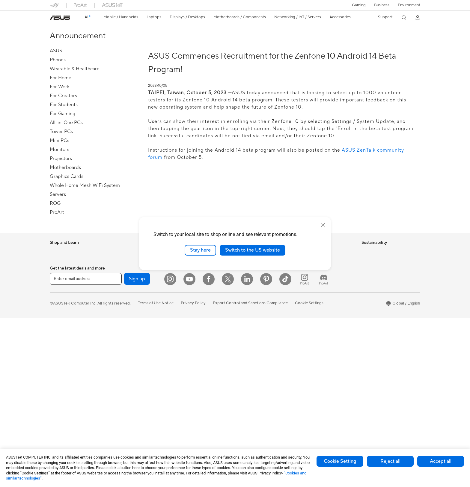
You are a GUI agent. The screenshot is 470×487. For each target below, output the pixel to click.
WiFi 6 (117, 386)
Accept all (440, 461)
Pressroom (246, 287)
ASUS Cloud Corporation (259, 305)
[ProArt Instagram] (305, 448)
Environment (409, 5)
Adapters (120, 418)
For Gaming (60, 333)
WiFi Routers (123, 395)
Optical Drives (124, 323)
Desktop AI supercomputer (198, 287)
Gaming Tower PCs (66, 396)
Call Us (305, 287)
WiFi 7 (117, 377)
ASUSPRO (246, 359)
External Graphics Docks (134, 341)
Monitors (58, 360)
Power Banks (185, 395)
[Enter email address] (86, 448)
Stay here (200, 250)
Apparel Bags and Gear (194, 359)
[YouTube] (189, 448)
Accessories (60, 278)
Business (381, 5)
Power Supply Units (129, 314)
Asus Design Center (254, 350)
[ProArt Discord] (324, 448)
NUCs (55, 405)
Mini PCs (57, 414)
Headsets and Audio (191, 341)
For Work (58, 306)
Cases (117, 296)
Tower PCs (59, 387)
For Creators (61, 315)
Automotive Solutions (256, 368)
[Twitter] (228, 448)
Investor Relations (253, 278)
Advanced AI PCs (252, 341)
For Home (58, 297)
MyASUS (307, 314)
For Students (61, 324)
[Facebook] (209, 448)
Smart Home (185, 305)
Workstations (61, 423)
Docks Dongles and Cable (196, 386)
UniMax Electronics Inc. (257, 314)
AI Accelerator (125, 350)
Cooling (119, 305)
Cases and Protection (193, 368)
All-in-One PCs (63, 378)
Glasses (118, 260)
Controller (183, 404)
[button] (359, 5)
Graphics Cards (126, 287)
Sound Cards (123, 359)
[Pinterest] (266, 448)
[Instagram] (170, 448)
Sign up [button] (137, 448)
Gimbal (180, 413)
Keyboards (183, 323)
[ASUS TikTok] (285, 448)
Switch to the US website (252, 250)
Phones (56, 260)
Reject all (390, 461)
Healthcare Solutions (68, 269)
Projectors (59, 369)
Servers (180, 296)
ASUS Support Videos (318, 305)
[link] (60, 18)
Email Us (306, 278)
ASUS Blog (247, 386)
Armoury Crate (250, 395)
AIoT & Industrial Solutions (197, 278)
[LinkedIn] (247, 448)
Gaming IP (183, 422)
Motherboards (125, 278)
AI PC (242, 332)
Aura (241, 404)
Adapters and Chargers (194, 377)
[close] (323, 225)
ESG (365, 251)
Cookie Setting (340, 461)
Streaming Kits (187, 350)
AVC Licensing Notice (256, 377)
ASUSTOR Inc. (250, 296)
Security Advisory (315, 296)
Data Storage (124, 332)
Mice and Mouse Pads (193, 332)
